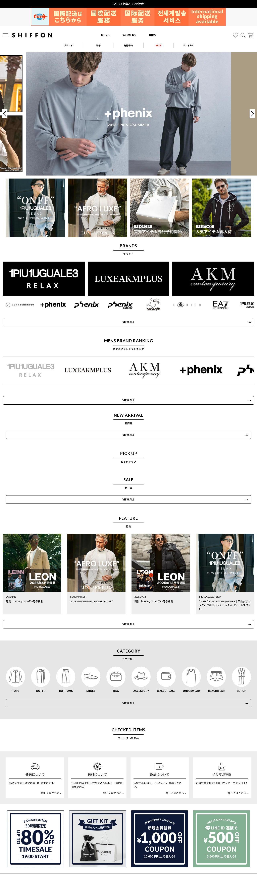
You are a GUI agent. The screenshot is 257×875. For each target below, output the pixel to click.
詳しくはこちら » (51, 769)
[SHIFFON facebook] (141, 863)
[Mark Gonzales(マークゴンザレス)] (148, 304)
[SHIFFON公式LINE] (133, 863)
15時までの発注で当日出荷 (128, 4)
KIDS (152, 35)
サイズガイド (30, 854)
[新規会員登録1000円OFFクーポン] (159, 815)
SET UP (241, 667)
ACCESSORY (141, 667)
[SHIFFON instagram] (116, 863)
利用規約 (226, 854)
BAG (116, 667)
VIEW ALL (124, 321)
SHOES (90, 667)
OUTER (40, 667)
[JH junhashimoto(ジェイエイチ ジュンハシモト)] (17, 304)
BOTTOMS (66, 667)
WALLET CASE (166, 667)
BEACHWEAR (216, 667)
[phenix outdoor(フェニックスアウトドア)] (115, 304)
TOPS (15, 667)
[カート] (250, 35)
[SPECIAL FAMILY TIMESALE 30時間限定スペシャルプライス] (35, 815)
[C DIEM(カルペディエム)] (180, 304)
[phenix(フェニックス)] (82, 304)
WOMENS (129, 35)
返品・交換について (79, 854)
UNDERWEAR (191, 667)
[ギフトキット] (97, 815)
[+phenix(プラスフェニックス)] (50, 304)
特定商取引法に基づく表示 (177, 854)
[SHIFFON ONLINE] (32, 35)
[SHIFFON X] (124, 863)
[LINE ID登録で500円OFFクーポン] (221, 815)
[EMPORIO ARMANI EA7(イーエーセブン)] (213, 304)
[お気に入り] (235, 35)
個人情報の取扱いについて (128, 854)
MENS (105, 35)
